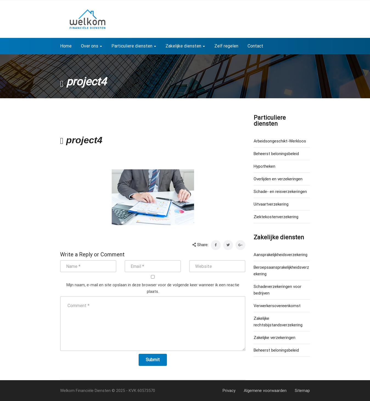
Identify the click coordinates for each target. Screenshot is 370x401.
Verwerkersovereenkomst (277, 305)
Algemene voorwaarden (265, 390)
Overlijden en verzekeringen (278, 178)
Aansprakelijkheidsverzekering (280, 254)
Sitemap (302, 390)
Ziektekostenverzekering (276, 216)
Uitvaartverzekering (271, 204)
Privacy (229, 390)
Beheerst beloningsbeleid (276, 153)
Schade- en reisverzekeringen (280, 191)
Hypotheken (264, 166)
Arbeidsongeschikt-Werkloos (280, 141)
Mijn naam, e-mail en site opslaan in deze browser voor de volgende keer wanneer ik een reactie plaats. (152, 288)
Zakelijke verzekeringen (274, 337)
